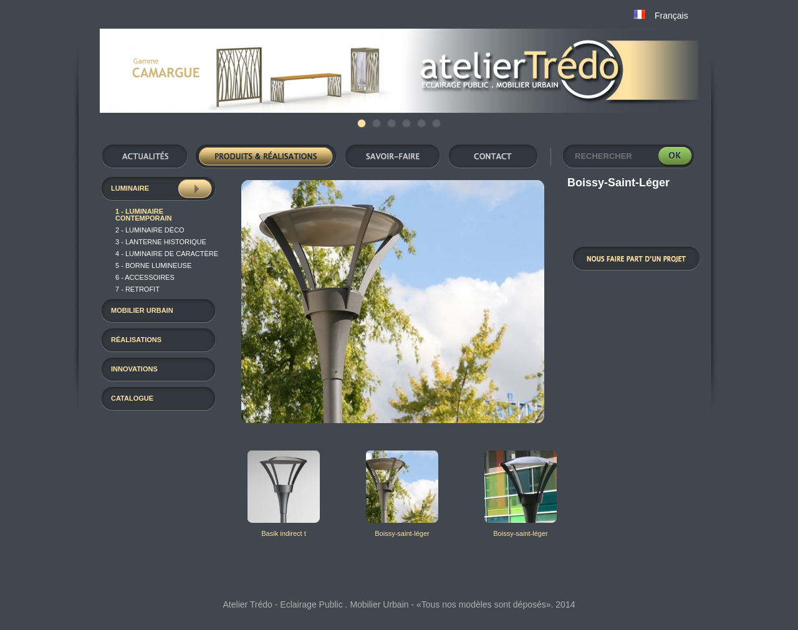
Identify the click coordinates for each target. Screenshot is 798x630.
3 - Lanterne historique (160, 242)
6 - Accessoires (145, 277)
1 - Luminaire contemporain (143, 215)
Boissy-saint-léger (402, 533)
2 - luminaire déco (150, 230)
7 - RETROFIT (137, 289)
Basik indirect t (283, 533)
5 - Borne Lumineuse (153, 265)
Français (671, 16)
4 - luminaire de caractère (166, 253)
